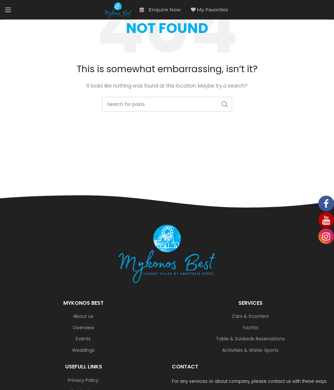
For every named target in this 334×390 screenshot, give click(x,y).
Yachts (250, 328)
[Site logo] (117, 10)
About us (83, 316)
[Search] (167, 104)
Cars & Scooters (250, 316)
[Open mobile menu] (8, 9)
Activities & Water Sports (250, 350)
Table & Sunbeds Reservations (250, 339)
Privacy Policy (83, 380)
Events (83, 339)
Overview (83, 328)
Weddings (83, 350)
